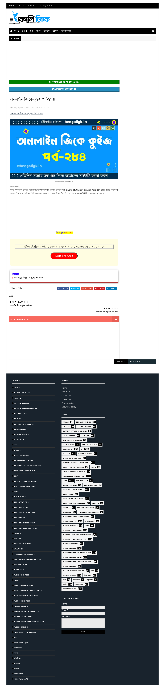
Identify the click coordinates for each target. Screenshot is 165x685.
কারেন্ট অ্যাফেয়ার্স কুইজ (20, 630)
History (17, 438)
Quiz (24, 31)
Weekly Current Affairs (24, 620)
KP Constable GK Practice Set (27, 453)
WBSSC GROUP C (20, 594)
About (21, 6)
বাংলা (38, 31)
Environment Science (23, 412)
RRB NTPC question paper (25, 516)
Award (17, 375)
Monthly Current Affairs (25, 469)
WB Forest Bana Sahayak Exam (27, 547)
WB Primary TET (21, 552)
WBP (16, 568)
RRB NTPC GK (19, 505)
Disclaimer (65, 387)
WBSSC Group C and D (23, 604)
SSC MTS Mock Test (22, 531)
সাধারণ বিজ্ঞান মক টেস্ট (21, 667)
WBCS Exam (19, 557)
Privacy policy (45, 6)
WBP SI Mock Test (22, 589)
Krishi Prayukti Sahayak (24, 459)
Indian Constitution (23, 448)
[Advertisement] (58, 62)
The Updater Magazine (24, 542)
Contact (31, 6)
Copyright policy (67, 394)
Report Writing (21, 490)
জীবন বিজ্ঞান (18, 635)
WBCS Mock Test (21, 563)
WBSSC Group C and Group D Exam (29, 609)
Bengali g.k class (21, 380)
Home (11, 6)
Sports (17, 521)
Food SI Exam (19, 417)
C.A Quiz (17, 386)
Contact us (65, 383)
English (17, 406)
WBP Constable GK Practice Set (28, 578)
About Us (64, 379)
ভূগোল (55, 31)
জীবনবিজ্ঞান (66, 31)
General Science (21, 422)
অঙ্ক (15, 625)
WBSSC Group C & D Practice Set (28, 599)
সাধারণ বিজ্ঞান (18, 661)
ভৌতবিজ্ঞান (17, 646)
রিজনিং (16, 656)
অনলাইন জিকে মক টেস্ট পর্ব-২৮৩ (28, 281)
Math (16, 464)
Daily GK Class (20, 401)
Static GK (18, 537)
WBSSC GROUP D (21, 615)
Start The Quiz (59, 258)
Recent (121, 46)
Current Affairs (21, 391)
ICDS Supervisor (21, 443)
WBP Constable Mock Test (26, 583)
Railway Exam (20, 485)
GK (31, 31)
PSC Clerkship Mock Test (25, 474)
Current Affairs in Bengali (26, 396)
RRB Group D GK (20, 495)
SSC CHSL (18, 526)
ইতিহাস (46, 31)
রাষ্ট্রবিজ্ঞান (17, 651)
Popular (135, 46)
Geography (19, 427)
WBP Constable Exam (23, 573)
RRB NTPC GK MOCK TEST (24, 511)
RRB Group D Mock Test (24, 500)
